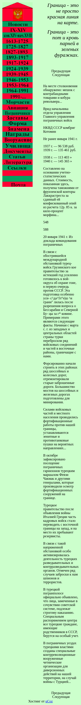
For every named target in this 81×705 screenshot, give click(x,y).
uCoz (49, 701)
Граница (56, 5)
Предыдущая (60, 71)
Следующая (61, 75)
